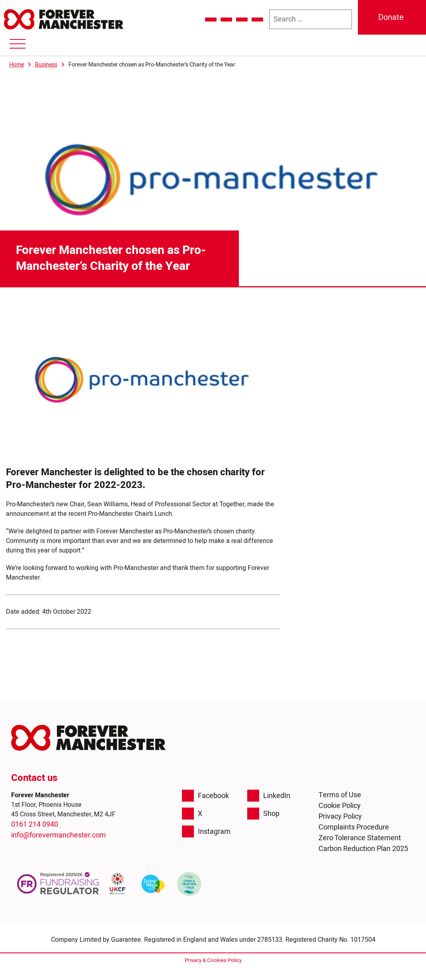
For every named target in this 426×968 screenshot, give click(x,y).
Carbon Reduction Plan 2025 (363, 848)
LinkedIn (268, 796)
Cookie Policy (340, 805)
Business (46, 64)
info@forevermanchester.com (58, 835)
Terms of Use (340, 795)
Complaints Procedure (354, 827)
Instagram (206, 831)
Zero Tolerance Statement (360, 838)
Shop (263, 814)
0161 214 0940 (34, 824)
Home (16, 64)
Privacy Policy (340, 816)
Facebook (205, 796)
